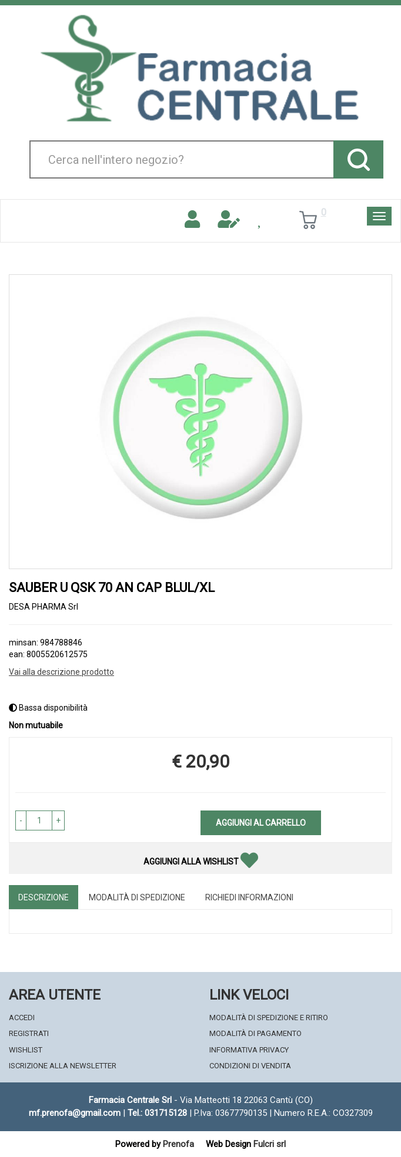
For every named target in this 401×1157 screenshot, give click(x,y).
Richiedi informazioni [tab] (249, 897)
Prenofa (178, 1144)
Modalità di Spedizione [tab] (137, 897)
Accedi (22, 1017)
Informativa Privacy (249, 1049)
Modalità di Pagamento (255, 1033)
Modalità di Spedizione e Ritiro (268, 1017)
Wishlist (25, 1049)
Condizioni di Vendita (250, 1065)
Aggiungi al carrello (261, 823)
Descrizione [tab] (43, 897)
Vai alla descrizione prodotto (61, 672)
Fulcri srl (269, 1144)
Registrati (29, 1033)
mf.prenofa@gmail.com (75, 1113)
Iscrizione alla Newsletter (62, 1065)
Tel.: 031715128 (157, 1113)
